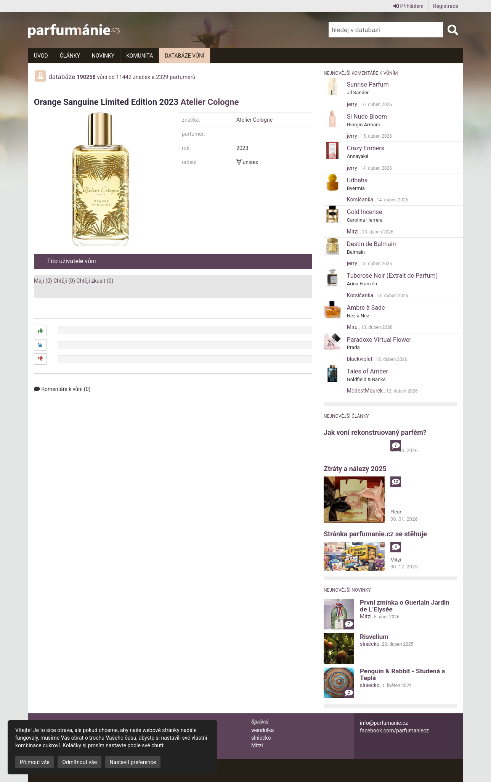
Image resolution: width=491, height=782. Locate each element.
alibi (395, 443)
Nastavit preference (133, 762)
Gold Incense (364, 212)
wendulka (262, 730)
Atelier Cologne (210, 102)
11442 (124, 77)
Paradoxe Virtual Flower (379, 339)
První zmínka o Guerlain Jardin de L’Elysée (404, 606)
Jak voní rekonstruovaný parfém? (375, 432)
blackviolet (360, 359)
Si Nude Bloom (367, 116)
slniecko (370, 644)
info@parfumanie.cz (384, 723)
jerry (352, 104)
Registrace (445, 6)
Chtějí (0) (64, 281)
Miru (353, 327)
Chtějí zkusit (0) (94, 281)
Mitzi (353, 231)
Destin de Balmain (371, 244)
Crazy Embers (365, 148)
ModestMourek (365, 391)
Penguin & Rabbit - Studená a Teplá (402, 674)
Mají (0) (43, 281)
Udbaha (357, 180)
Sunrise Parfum (368, 84)
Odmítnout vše (79, 762)
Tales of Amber (367, 371)
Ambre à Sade (366, 307)
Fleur (395, 512)
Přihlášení (408, 6)
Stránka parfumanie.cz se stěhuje (375, 534)
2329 (162, 77)
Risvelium (374, 636)
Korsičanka (361, 199)
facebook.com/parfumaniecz (394, 730)
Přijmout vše (35, 762)
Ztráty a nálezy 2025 (355, 469)
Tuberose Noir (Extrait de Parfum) (392, 275)
